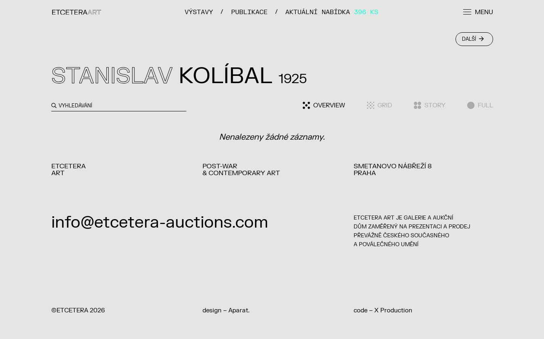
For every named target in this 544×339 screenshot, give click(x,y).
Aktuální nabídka (331, 11)
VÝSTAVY (199, 11)
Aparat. (238, 310)
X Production (393, 310)
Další (473, 39)
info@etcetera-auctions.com (159, 222)
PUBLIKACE (249, 11)
